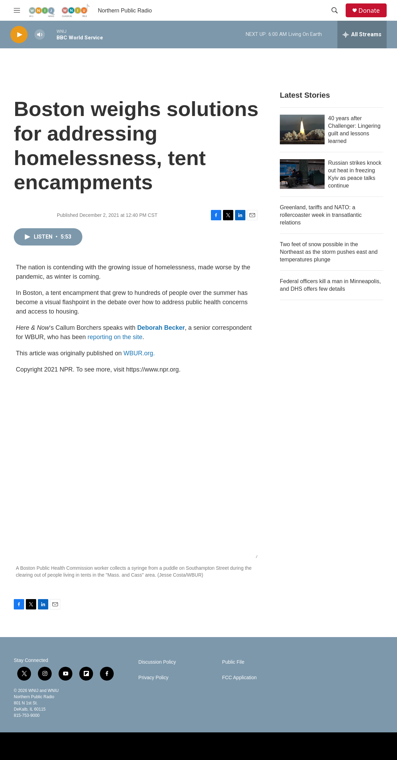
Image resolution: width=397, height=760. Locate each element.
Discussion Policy (157, 662)
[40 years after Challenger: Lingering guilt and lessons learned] (302, 129)
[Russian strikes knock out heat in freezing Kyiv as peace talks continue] (302, 174)
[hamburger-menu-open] (16, 10)
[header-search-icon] (334, 10)
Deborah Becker (161, 327)
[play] (18, 35)
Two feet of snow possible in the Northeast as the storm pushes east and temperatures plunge (329, 251)
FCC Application (239, 677)
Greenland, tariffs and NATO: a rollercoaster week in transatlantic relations (321, 214)
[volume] (39, 34)
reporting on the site (115, 337)
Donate (369, 10)
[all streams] (362, 34)
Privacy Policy (154, 677)
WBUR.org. (139, 353)
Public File (233, 662)
